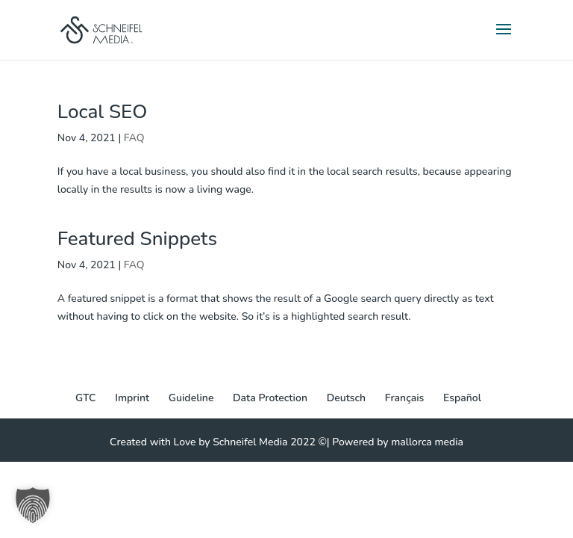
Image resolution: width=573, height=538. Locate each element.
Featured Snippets (137, 239)
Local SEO (102, 112)
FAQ (134, 138)
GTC (85, 398)
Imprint (132, 398)
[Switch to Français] (405, 398)
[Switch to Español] (462, 398)
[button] (33, 505)
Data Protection (270, 398)
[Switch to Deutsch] (346, 398)
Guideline (191, 398)
